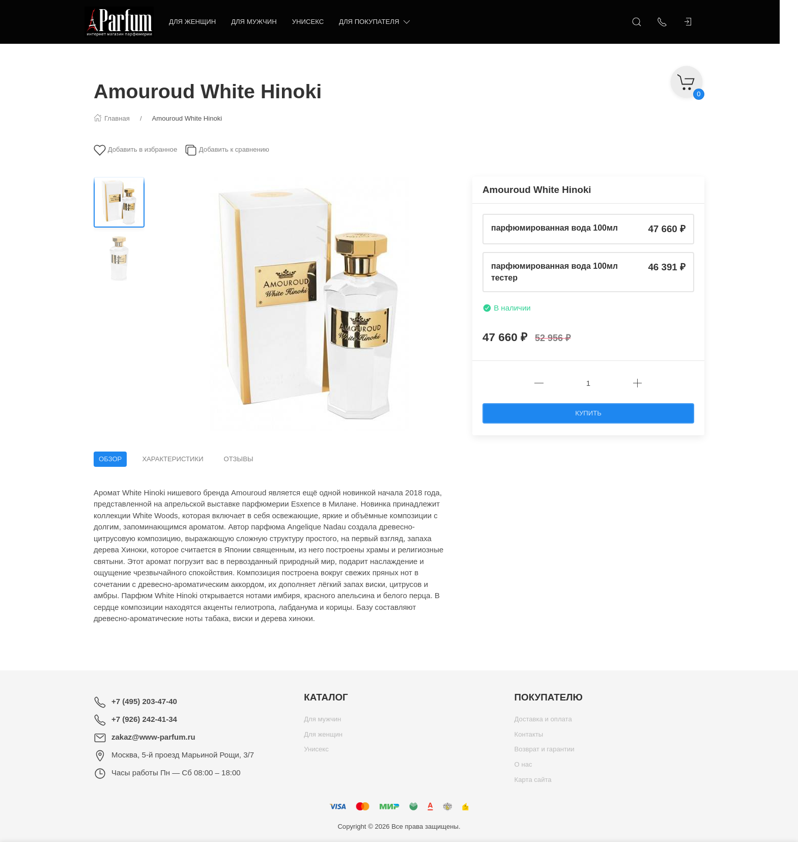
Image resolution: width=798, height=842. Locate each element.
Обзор (110, 459)
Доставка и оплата (543, 721)
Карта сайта (533, 782)
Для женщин (201, 21)
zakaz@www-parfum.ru (153, 737)
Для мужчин (263, 21)
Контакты (529, 737)
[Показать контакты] (671, 22)
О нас (523, 767)
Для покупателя (384, 22)
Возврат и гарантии (545, 751)
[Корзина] (686, 78)
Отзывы (238, 459)
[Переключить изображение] (119, 202)
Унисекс (317, 21)
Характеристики (172, 459)
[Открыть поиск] (646, 22)
